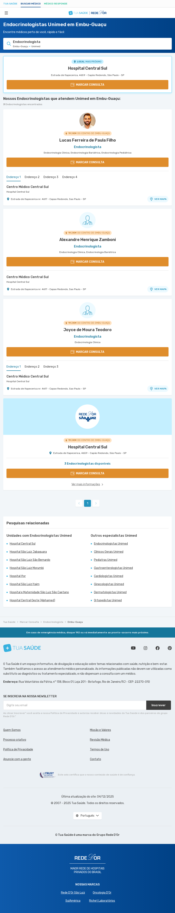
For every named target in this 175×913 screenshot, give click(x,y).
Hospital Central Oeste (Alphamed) (32, 600)
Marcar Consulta (29, 622)
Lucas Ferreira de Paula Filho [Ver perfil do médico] (87, 140)
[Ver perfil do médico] (87, 121)
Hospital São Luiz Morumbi (27, 568)
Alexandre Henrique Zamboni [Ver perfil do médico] (87, 239)
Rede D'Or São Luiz (73, 892)
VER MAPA (157, 199)
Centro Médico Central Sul (27, 187)
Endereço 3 (51, 177)
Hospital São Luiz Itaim (24, 584)
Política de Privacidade (18, 749)
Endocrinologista (53, 622)
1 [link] (87, 503)
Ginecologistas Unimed (109, 584)
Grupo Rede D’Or (108, 835)
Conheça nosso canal (133, 648)
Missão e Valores (100, 730)
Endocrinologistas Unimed (111, 543)
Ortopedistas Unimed (108, 600)
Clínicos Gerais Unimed (108, 552)
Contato (95, 759)
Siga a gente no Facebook (158, 648)
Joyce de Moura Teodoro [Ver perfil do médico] (87, 329)
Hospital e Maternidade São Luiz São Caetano (39, 592)
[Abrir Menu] (6, 13)
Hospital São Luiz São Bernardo (30, 560)
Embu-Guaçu (75, 622)
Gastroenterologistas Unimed (113, 568)
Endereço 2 (32, 177)
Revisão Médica (100, 739)
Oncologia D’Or (102, 892)
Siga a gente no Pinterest (170, 648)
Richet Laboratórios (102, 900)
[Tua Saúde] (22, 648)
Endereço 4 (69, 177)
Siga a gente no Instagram (145, 648)
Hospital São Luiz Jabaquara (28, 552)
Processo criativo (14, 739)
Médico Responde (55, 3)
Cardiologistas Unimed (108, 576)
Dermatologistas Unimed (110, 592)
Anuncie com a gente (17, 759)
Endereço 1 (13, 177)
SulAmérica (72, 900)
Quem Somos (12, 730)
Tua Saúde (10, 3)
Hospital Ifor (18, 576)
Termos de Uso (99, 749)
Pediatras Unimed (105, 560)
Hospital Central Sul (87, 68)
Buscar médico (31, 3)
